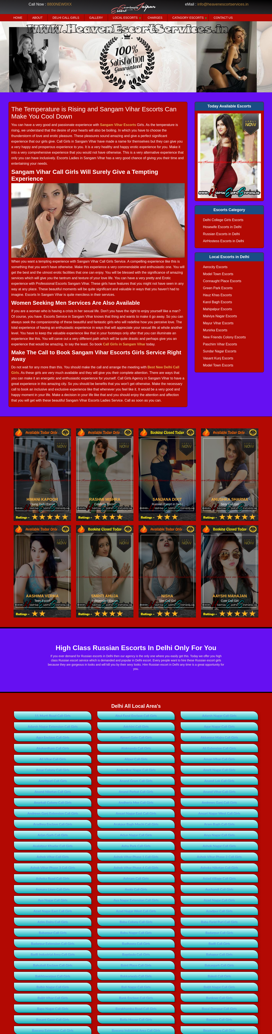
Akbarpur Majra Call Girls (219, 737)
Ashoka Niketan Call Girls (219, 867)
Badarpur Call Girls (219, 933)
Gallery (96, 17)
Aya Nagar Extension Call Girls (136, 900)
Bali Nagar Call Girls (136, 987)
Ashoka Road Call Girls (52, 878)
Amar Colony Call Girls (52, 770)
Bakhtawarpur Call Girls (52, 976)
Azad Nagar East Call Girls (52, 911)
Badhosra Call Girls (136, 943)
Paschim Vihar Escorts (220, 344)
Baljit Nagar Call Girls (219, 987)
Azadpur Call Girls (219, 911)
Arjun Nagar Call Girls (136, 835)
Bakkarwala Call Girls (136, 976)
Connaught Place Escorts (222, 281)
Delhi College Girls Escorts (223, 220)
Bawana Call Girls (219, 1019)
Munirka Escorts (215, 330)
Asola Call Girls (136, 889)
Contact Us (223, 17)
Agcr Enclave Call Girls (52, 737)
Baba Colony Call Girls (135, 922)
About (37, 17)
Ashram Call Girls (136, 878)
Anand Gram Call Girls (136, 781)
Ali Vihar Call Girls (52, 759)
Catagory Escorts (188, 17)
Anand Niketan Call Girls (52, 791)
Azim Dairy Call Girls (52, 922)
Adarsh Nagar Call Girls (219, 716)
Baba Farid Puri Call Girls (219, 922)
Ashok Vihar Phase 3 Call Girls (52, 867)
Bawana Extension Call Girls (53, 1030)
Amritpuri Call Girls (52, 781)
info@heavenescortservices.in (222, 4)
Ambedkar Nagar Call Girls (136, 770)
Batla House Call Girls (136, 1019)
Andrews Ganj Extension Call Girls (52, 813)
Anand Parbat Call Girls (136, 791)
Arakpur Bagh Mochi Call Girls (136, 824)
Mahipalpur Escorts (217, 309)
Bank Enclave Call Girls (136, 998)
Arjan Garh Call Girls (53, 835)
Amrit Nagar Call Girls (219, 770)
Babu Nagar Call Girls (136, 933)
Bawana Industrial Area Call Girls (136, 1030)
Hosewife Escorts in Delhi (222, 227)
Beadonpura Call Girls (219, 1030)
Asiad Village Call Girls (219, 878)
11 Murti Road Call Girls (53, 716)
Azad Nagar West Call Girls (136, 911)
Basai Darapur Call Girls (219, 1009)
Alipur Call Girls (136, 759)
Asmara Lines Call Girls (53, 889)
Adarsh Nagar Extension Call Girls (53, 726)
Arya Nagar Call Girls (219, 835)
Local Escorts (125, 17)
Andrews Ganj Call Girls (219, 802)
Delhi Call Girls (65, 17)
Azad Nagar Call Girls (219, 900)
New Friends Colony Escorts (224, 337)
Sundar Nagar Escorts (219, 351)
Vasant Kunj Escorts (218, 358)
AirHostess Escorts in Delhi (223, 241)
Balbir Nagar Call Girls (53, 987)
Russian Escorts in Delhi (221, 234)
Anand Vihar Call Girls (219, 791)
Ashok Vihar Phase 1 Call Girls (136, 857)
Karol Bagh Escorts (217, 302)
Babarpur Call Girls (53, 933)
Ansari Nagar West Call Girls (219, 813)
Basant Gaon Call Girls (52, 1019)
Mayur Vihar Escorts (218, 323)
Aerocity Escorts (215, 267)
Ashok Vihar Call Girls (53, 857)
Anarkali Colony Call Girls (52, 802)
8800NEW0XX (59, 4)
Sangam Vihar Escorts (118, 125)
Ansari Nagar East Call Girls (136, 813)
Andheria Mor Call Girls (136, 802)
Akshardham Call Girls (52, 748)
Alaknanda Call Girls (136, 748)
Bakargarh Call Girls (219, 965)
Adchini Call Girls (136, 726)
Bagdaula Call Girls (136, 954)
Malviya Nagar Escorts (220, 316)
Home (17, 17)
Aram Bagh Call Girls (219, 824)
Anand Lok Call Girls (219, 781)
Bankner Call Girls (219, 998)
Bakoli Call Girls (219, 976)
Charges (155, 17)
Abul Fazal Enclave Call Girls (136, 716)
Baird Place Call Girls (136, 965)
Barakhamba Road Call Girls (136, 1009)
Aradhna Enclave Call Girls (52, 824)
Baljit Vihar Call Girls (53, 998)
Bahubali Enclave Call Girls (52, 965)
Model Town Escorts (218, 274)
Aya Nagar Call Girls (53, 900)
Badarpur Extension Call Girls (53, 943)
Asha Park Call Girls (136, 846)
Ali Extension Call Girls (219, 748)
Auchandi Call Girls (219, 889)
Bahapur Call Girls (219, 954)
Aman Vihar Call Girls (219, 759)
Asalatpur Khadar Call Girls (53, 846)
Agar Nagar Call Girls (219, 726)
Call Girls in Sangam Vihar (124, 344)
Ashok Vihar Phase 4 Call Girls (136, 867)
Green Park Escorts (218, 288)
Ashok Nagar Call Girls (219, 846)
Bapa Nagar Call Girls (52, 1009)
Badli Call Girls (219, 943)
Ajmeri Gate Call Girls (136, 737)
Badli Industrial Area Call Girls (53, 954)
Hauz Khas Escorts (217, 295)
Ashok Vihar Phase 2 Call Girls (219, 857)
